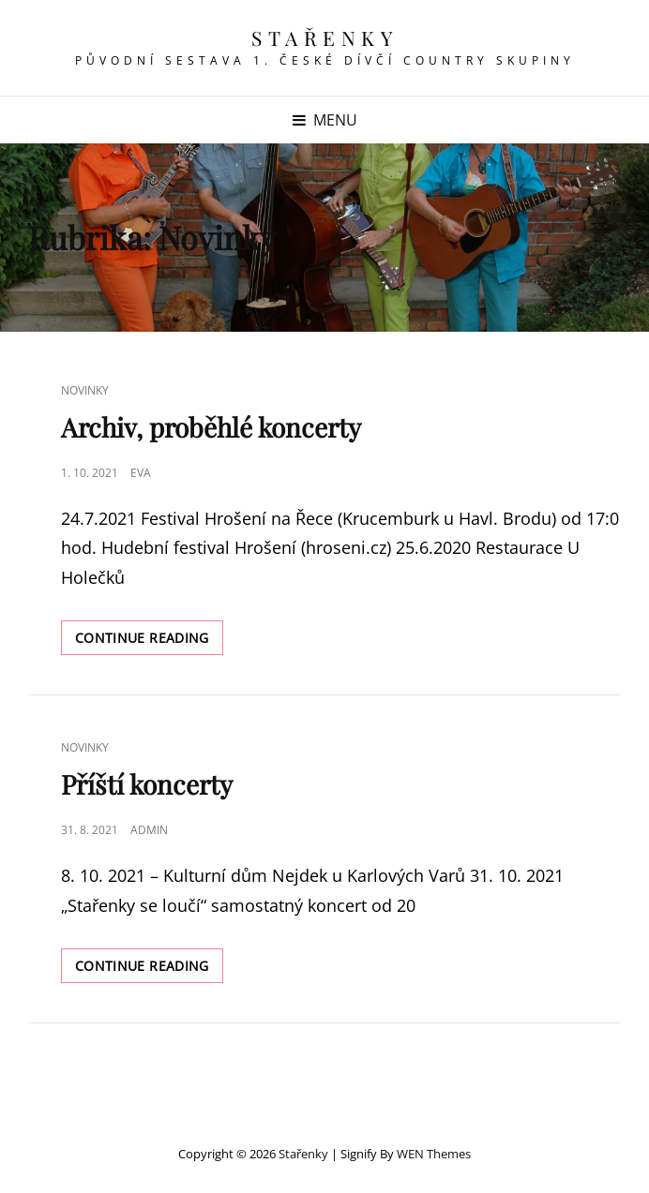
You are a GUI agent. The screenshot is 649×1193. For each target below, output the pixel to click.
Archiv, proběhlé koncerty (211, 427)
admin (149, 830)
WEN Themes (434, 1153)
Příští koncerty (147, 784)
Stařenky (324, 37)
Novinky (85, 390)
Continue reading (149, 641)
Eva (140, 473)
